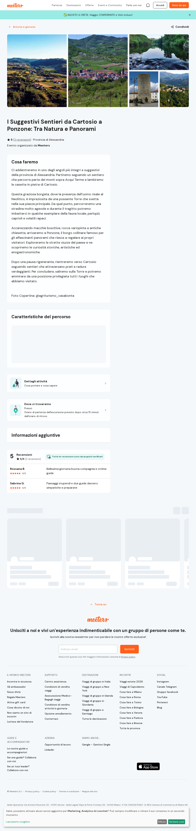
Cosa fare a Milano (131, 692)
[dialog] (96, 817)
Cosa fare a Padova (131, 717)
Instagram (163, 681)
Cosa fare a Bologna (131, 707)
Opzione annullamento (58, 713)
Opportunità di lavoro (58, 744)
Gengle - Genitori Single (96, 744)
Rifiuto (162, 821)
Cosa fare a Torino (130, 702)
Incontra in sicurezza (19, 681)
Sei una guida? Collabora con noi (21, 759)
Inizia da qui (179, 5)
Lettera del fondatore (20, 721)
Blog (159, 707)
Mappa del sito (89, 791)
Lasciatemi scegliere (18, 821)
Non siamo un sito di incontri (19, 714)
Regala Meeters (16, 697)
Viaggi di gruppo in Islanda (97, 695)
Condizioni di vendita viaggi (57, 688)
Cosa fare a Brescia (131, 723)
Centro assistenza (55, 681)
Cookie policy (49, 791)
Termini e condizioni (69, 791)
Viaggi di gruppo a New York (95, 688)
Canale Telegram (167, 686)
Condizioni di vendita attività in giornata (57, 706)
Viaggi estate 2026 (131, 681)
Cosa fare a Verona (131, 712)
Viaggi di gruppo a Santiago (93, 711)
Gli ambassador (16, 686)
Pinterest (162, 702)
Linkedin (49, 749)
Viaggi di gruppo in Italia (96, 681)
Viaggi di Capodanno (132, 686)
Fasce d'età (14, 692)
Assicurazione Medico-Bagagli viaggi (58, 697)
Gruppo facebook (167, 692)
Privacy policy (128, 656)
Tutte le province (130, 728)
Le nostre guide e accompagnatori (17, 750)
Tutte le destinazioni (94, 718)
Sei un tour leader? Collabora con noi (18, 768)
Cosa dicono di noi (18, 707)
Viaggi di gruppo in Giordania (93, 702)
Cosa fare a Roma (130, 697)
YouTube (162, 697)
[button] (58, 383)
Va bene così (176, 821)
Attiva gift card (16, 702)
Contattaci (51, 718)
